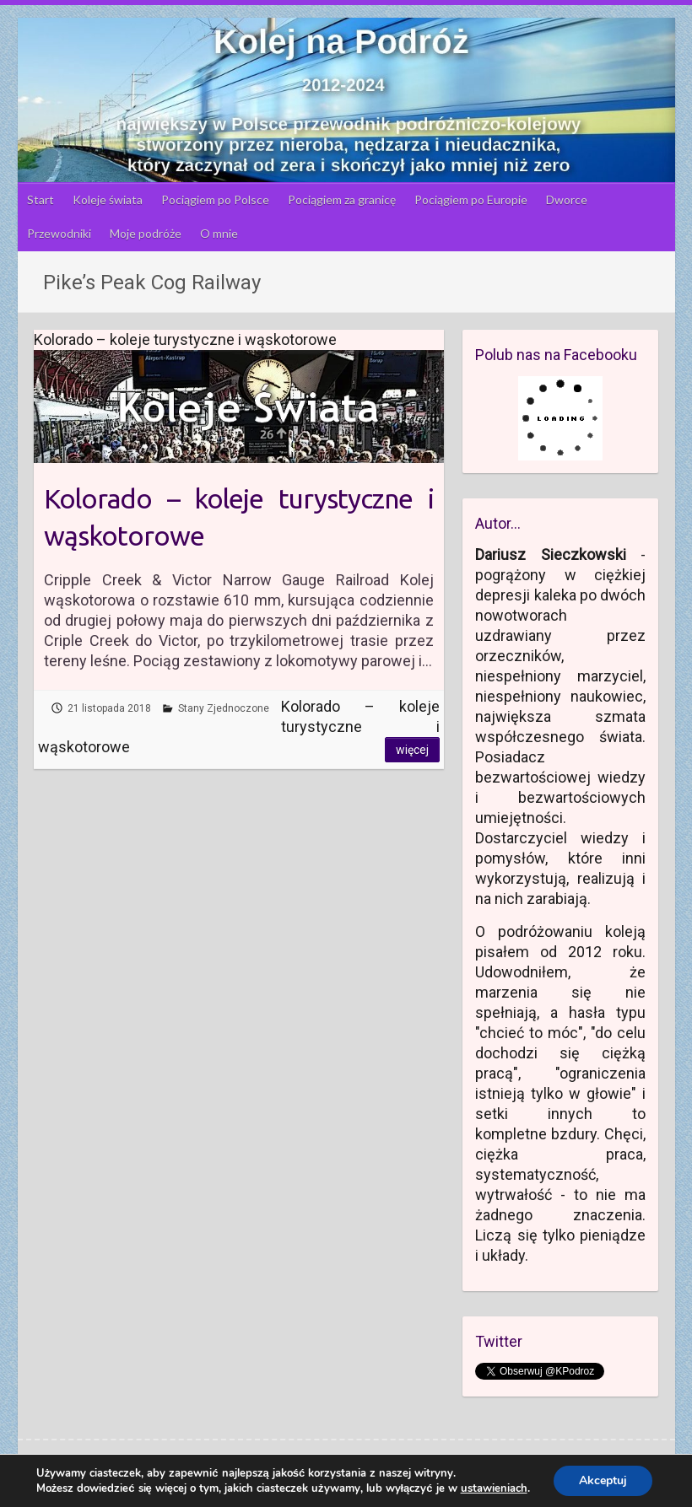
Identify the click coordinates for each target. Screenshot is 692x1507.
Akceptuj (603, 1480)
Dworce (566, 199)
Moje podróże (145, 233)
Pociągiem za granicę (342, 199)
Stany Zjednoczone (223, 708)
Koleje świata (108, 199)
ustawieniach (494, 1488)
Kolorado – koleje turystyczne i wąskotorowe (238, 517)
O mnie (219, 233)
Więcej (412, 749)
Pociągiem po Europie (470, 199)
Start (40, 199)
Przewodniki (59, 233)
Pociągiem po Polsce (215, 199)
